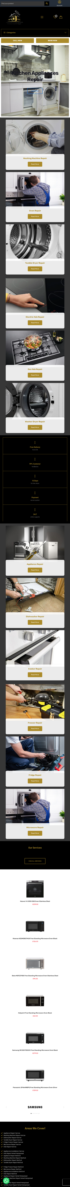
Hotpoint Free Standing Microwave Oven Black (35, 1013)
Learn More (35, 91)
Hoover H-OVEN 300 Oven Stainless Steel (35, 901)
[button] (6, 1107)
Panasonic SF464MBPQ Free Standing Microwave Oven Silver (35, 1087)
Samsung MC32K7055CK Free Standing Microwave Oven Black (35, 1050)
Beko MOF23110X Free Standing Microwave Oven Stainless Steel (35, 976)
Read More (35, 164)
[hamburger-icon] (42, 18)
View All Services (35, 861)
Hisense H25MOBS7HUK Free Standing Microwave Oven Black (35, 938)
